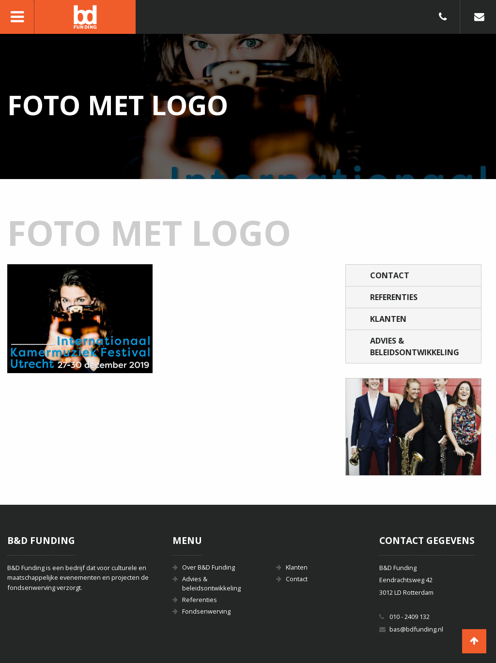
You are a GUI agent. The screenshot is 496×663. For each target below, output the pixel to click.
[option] (413, 426)
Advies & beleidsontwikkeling (414, 346)
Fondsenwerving (206, 611)
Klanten (388, 319)
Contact (389, 275)
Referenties (394, 297)
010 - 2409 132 (409, 616)
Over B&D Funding (208, 567)
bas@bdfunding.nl (416, 629)
